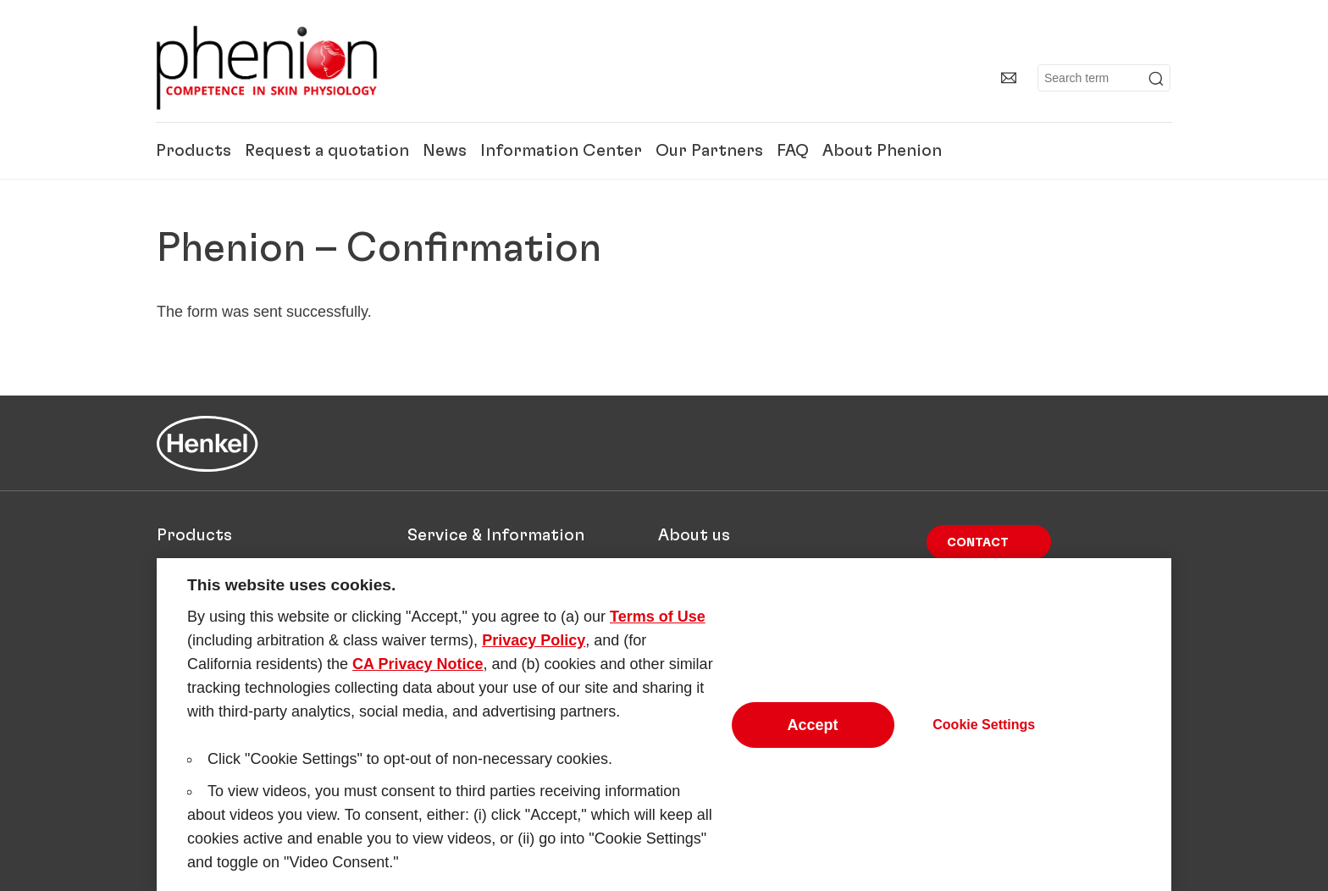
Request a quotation (327, 150)
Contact (978, 543)
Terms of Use (658, 625)
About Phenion (882, 150)
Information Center (561, 150)
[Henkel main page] (267, 68)
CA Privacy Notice (417, 672)
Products (193, 150)
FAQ (793, 150)
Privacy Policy (533, 648)
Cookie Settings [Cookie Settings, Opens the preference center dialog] (983, 733)
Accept (813, 733)
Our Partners (709, 150)
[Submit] (1156, 78)
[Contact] (1008, 78)
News (445, 150)
